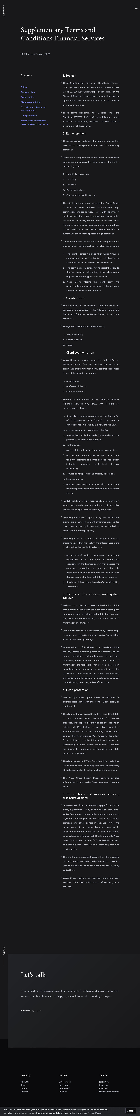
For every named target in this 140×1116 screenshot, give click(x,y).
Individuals (64, 1085)
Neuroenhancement (109, 1091)
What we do (65, 1081)
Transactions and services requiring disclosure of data (34, 122)
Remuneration (28, 92)
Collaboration (27, 97)
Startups (103, 1085)
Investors (103, 1088)
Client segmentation (31, 102)
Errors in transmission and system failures (33, 109)
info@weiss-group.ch (31, 1010)
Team (23, 1085)
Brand (24, 1088)
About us (25, 1081)
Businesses (64, 1088)
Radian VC (104, 1081)
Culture (24, 1091)
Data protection (29, 115)
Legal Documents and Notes (108, 1112)
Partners (63, 1091)
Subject (24, 87)
